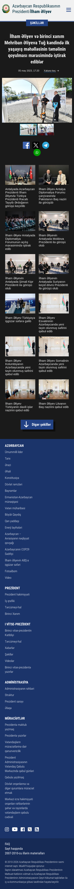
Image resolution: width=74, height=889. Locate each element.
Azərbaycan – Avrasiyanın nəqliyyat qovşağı (17, 538)
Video (8, 577)
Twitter (30, 829)
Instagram (7, 829)
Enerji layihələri (13, 527)
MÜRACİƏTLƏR (15, 718)
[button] (69, 100)
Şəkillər (9, 654)
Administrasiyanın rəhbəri (19, 688)
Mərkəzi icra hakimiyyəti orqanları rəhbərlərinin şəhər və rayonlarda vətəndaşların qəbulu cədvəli (19, 808)
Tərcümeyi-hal (13, 607)
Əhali (8, 471)
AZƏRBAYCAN (14, 446)
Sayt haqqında (14, 848)
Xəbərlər (9, 648)
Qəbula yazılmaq (14, 777)
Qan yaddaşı (12, 521)
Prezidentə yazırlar (15, 735)
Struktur (9, 695)
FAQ (7, 844)
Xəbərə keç (50, 70)
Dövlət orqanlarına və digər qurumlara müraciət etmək (19, 788)
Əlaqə (8, 708)
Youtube (14, 829)
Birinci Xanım (12, 614)
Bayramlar (11, 490)
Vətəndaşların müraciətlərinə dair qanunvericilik (16, 746)
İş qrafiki (10, 601)
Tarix (7, 458)
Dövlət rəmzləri (13, 484)
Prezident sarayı (14, 701)
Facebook (23, 829)
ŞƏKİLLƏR (37, 23)
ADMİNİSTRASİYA (16, 682)
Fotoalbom (11, 571)
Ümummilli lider (14, 452)
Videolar (9, 661)
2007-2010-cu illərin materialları (25, 853)
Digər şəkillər (41, 424)
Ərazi (8, 465)
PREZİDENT (12, 588)
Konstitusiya (12, 478)
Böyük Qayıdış (13, 514)
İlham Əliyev (40, 11)
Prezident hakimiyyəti (17, 594)
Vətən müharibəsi (15, 508)
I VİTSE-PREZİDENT (17, 624)
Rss (37, 829)
